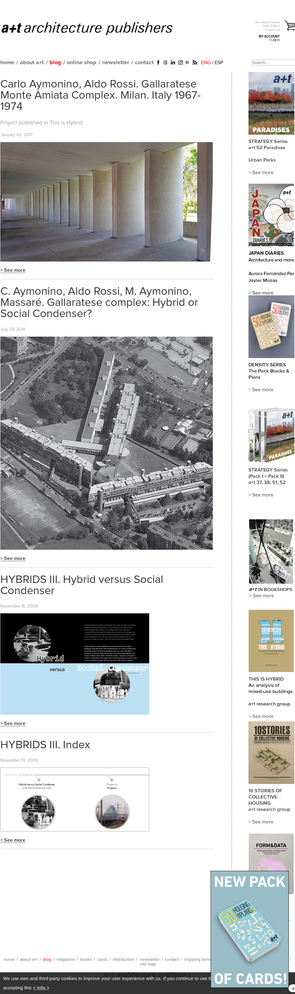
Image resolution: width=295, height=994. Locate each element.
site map (148, 964)
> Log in (274, 40)
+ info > (41, 987)
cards (102, 959)
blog (55, 62)
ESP (219, 62)
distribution (123, 959)
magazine (65, 959)
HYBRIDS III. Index (45, 745)
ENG (206, 62)
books (86, 959)
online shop (81, 62)
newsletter (115, 62)
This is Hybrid (66, 123)
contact (144, 62)
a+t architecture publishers (94, 28)
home (7, 62)
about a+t (32, 62)
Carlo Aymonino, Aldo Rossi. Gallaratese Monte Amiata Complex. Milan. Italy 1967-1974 (100, 95)
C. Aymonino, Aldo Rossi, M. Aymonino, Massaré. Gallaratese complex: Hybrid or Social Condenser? (99, 303)
